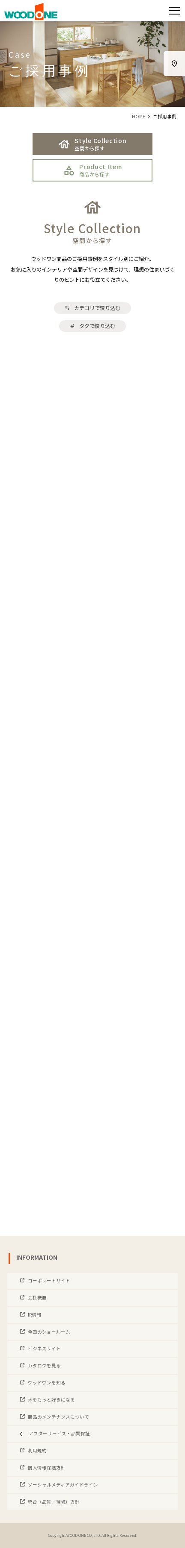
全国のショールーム (48, 1332)
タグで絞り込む (92, 326)
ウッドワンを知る (46, 1382)
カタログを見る (44, 1365)
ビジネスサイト (44, 1348)
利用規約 (37, 1450)
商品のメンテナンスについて (58, 1416)
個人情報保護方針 (46, 1467)
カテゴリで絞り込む (92, 308)
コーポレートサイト (48, 1280)
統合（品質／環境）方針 (53, 1501)
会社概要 (37, 1297)
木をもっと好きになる (51, 1399)
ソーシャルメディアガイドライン (62, 1484)
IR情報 (34, 1314)
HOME (138, 116)
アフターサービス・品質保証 (53, 1433)
